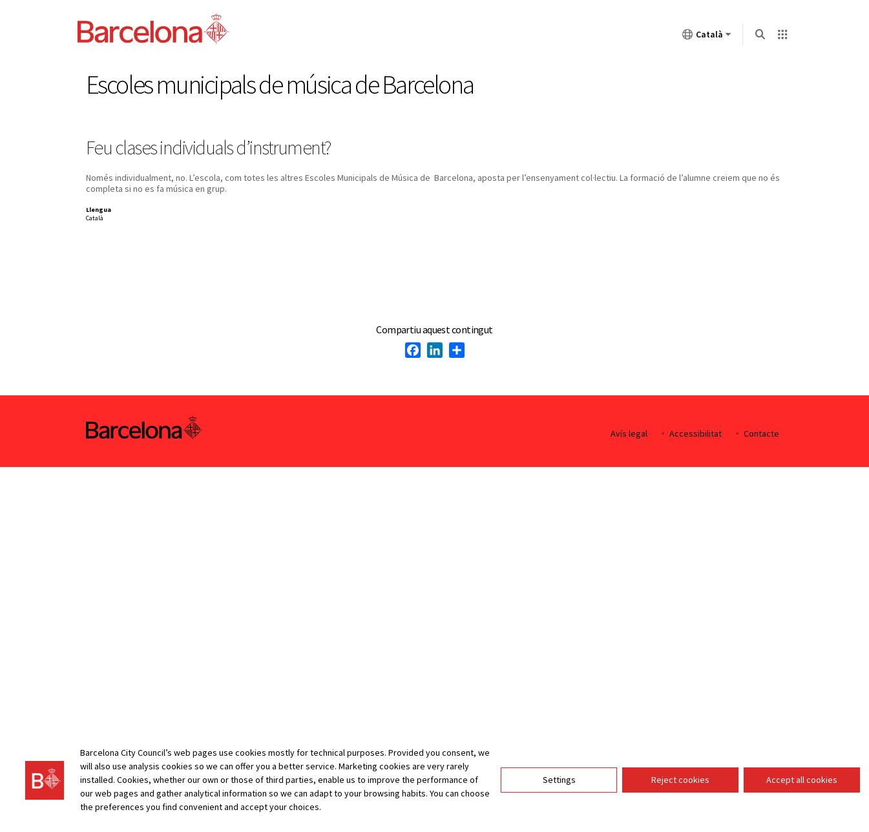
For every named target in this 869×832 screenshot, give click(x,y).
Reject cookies (680, 779)
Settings (559, 779)
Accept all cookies (801, 779)
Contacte (761, 433)
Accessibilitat (695, 433)
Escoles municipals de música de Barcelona (280, 84)
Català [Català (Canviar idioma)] (706, 36)
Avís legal (629, 433)
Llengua (98, 209)
